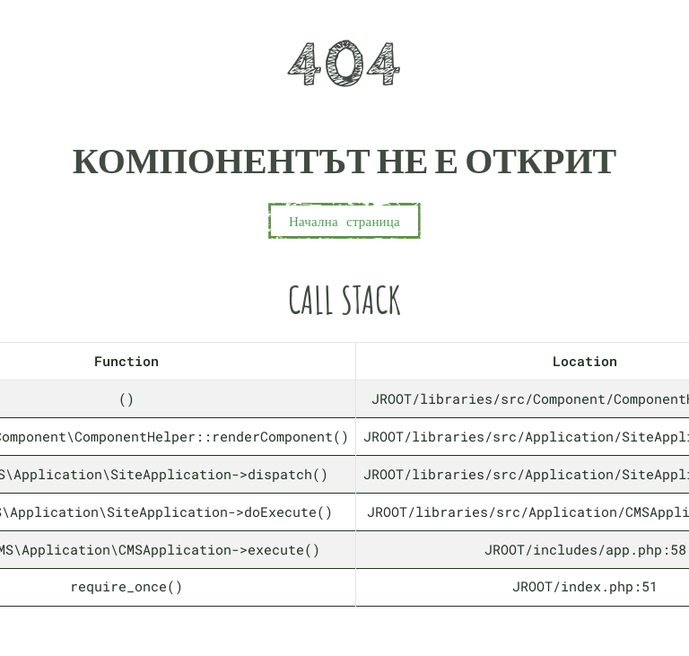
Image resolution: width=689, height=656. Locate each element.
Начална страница (344, 221)
